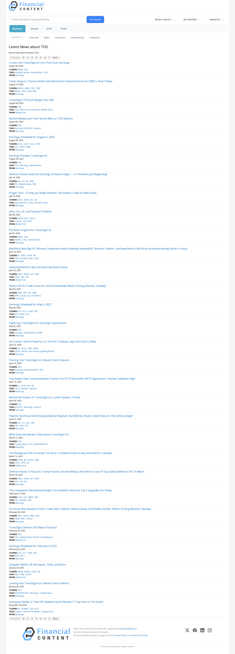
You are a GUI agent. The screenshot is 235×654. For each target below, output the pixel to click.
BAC (26, 218)
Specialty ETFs (21, 202)
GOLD (24, 348)
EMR (37, 460)
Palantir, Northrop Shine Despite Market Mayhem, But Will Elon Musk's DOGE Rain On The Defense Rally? (71, 416)
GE (19, 348)
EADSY (31, 460)
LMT (33, 422)
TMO (38, 88)
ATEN (33, 571)
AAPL (20, 274)
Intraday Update (22, 72)
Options (37, 128)
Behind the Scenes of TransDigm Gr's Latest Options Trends (44, 397)
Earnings (18, 332)
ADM (20, 292)
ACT (24, 553)
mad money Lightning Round (41, 351)
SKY (21, 555)
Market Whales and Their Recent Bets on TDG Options (41, 118)
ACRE (38, 144)
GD (35, 199)
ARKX (23, 255)
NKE (22, 574)
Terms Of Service (139, 635)
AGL (27, 314)
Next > (56, 57)
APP (32, 274)
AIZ (29, 292)
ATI (23, 181)
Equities (18, 611)
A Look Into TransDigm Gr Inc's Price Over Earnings (39, 62)
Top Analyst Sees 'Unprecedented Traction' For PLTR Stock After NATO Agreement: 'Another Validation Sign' (72, 378)
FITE (16, 481)
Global (29, 518)
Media (17, 91)
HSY (25, 497)
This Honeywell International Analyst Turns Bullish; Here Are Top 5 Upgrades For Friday (60, 490)
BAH (32, 181)
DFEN (36, 478)
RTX (16, 184)
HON (17, 462)
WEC (23, 518)
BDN (17, 555)
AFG (35, 553)
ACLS (32, 144)
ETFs (49, 28)
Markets (17, 28)
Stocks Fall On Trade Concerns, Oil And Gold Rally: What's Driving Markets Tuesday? (57, 286)
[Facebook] (195, 634)
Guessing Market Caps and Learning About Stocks (38, 267)
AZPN (20, 460)
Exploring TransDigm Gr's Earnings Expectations (37, 323)
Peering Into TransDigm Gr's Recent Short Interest (39, 360)
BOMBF (24, 608)
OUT (17, 146)
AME (37, 515)
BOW (22, 314)
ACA (19, 311)
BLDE (22, 146)
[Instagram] (210, 634)
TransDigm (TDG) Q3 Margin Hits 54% (31, 100)
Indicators (215, 19)
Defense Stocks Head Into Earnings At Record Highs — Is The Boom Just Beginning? (58, 174)
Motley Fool (20, 112)
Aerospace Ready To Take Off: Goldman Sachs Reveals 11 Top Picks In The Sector (56, 602)
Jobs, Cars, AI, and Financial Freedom (30, 211)
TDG (26, 69)
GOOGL (18, 221)
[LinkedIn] (202, 634)
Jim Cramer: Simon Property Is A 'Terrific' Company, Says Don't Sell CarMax (52, 341)
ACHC (26, 144)
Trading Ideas (21, 444)
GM (24, 221)
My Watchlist (190, 19)
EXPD (17, 295)
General (32, 388)
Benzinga (19, 75)
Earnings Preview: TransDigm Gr (28, 155)
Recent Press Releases (30, 109)
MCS (17, 314)
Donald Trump (41, 202)
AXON (26, 199)
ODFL (17, 277)
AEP (25, 292)
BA (27, 181)
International (77, 37)
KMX (30, 348)
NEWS (20, 69)
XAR (16, 258)
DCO (36, 608)
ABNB (20, 571)
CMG (32, 218)
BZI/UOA (28, 128)
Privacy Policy (119, 635)
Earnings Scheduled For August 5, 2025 (32, 137)
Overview (34, 37)
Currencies (60, 37)
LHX (27, 422)
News (47, 37)
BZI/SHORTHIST (31, 369)
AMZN (20, 88)
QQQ (30, 202)
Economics (36, 295)
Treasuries (94, 37)
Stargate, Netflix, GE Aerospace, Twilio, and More (37, 564)
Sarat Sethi (32, 91)
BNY (37, 274)
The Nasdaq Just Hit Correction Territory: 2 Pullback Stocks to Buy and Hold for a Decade (60, 453)
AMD (34, 292)
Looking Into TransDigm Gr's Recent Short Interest (39, 583)
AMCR (25, 515)
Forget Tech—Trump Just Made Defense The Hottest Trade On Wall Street (52, 193)
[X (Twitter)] (187, 634)
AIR (19, 181)
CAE (31, 608)
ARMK (17, 518)
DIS (27, 277)
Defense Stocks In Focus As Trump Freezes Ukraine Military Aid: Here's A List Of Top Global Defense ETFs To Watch (76, 471)
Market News (36, 72)
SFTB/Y (28, 574)
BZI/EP (39, 332)
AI (18, 255)
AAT (19, 553)
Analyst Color (47, 611)
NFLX (29, 221)
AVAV (20, 199)
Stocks (34, 28)
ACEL (20, 144)
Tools (63, 28)
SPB (36, 497)
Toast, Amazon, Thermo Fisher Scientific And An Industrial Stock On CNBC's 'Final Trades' (61, 81)
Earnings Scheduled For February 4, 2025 (33, 546)
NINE (28, 146)
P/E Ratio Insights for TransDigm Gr (30, 230)
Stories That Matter (31, 611)
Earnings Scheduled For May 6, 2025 (30, 304)
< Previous (15, 57)
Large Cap (25, 295)
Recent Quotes (163, 19)
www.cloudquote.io (127, 628)
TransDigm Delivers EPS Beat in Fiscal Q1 (33, 527)
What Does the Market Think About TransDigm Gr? (39, 434)
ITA (23, 422)
